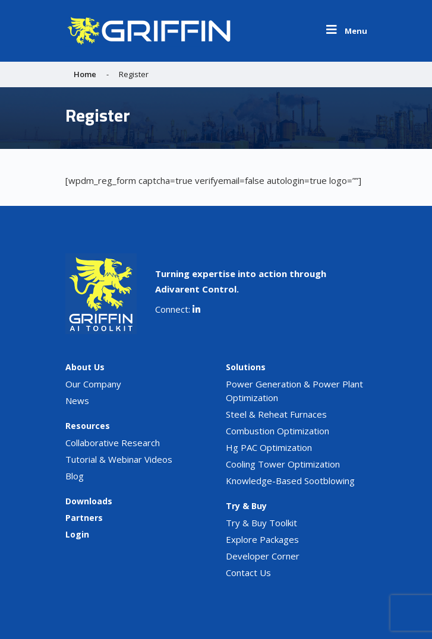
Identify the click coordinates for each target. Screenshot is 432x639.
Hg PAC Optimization (269, 447)
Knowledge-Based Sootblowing (290, 481)
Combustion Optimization (277, 431)
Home (85, 74)
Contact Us (248, 572)
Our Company (93, 384)
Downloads (88, 501)
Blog (74, 476)
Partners (84, 517)
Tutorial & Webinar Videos (118, 459)
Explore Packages (262, 539)
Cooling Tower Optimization (283, 464)
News (77, 400)
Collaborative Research (112, 443)
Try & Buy (246, 505)
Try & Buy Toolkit (261, 523)
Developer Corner (262, 556)
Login (77, 534)
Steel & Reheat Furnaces (276, 414)
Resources (87, 425)
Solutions (246, 367)
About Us (85, 367)
